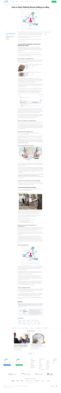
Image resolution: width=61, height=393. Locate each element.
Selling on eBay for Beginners (27, 47)
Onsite (47, 369)
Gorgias (47, 364)
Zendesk (36, 283)
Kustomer (47, 368)
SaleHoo (39, 238)
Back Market (41, 365)
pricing (17, 1)
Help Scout (19, 284)
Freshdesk (39, 283)
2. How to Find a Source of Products (10, 37)
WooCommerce (41, 369)
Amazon (40, 360)
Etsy (39, 368)
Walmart (40, 364)
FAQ (53, 361)
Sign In (49, 1)
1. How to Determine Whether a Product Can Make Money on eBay (11, 34)
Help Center (55, 360)
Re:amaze (47, 365)
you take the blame (27, 279)
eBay (40, 361)
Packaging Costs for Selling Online (32, 137)
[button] (30, 353)
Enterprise (21, 1)
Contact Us (32, 1)
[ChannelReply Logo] (5, 2)
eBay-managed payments (28, 52)
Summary (7, 39)
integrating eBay (31, 283)
